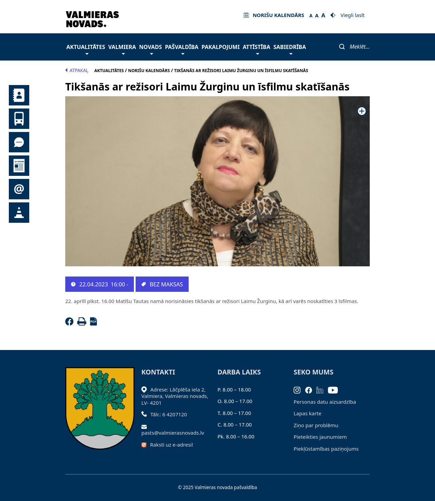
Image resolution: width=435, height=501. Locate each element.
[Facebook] (70, 323)
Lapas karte (307, 413)
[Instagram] (299, 389)
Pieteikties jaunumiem (19, 189)
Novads (150, 48)
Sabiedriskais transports (19, 118)
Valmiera (122, 48)
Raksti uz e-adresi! (171, 444)
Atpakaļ (76, 70)
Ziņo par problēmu (316, 425)
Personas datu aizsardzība (325, 401)
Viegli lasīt (353, 15)
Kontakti (19, 95)
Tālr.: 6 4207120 (169, 414)
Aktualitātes (85, 48)
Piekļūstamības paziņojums (326, 448)
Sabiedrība (289, 48)
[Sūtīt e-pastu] (146, 426)
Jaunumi (19, 165)
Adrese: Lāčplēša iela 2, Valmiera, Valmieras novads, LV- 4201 (174, 396)
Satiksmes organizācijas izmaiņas (19, 212)
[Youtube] (335, 389)
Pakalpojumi (221, 47)
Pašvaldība (181, 48)
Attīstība (256, 48)
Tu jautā (19, 142)
